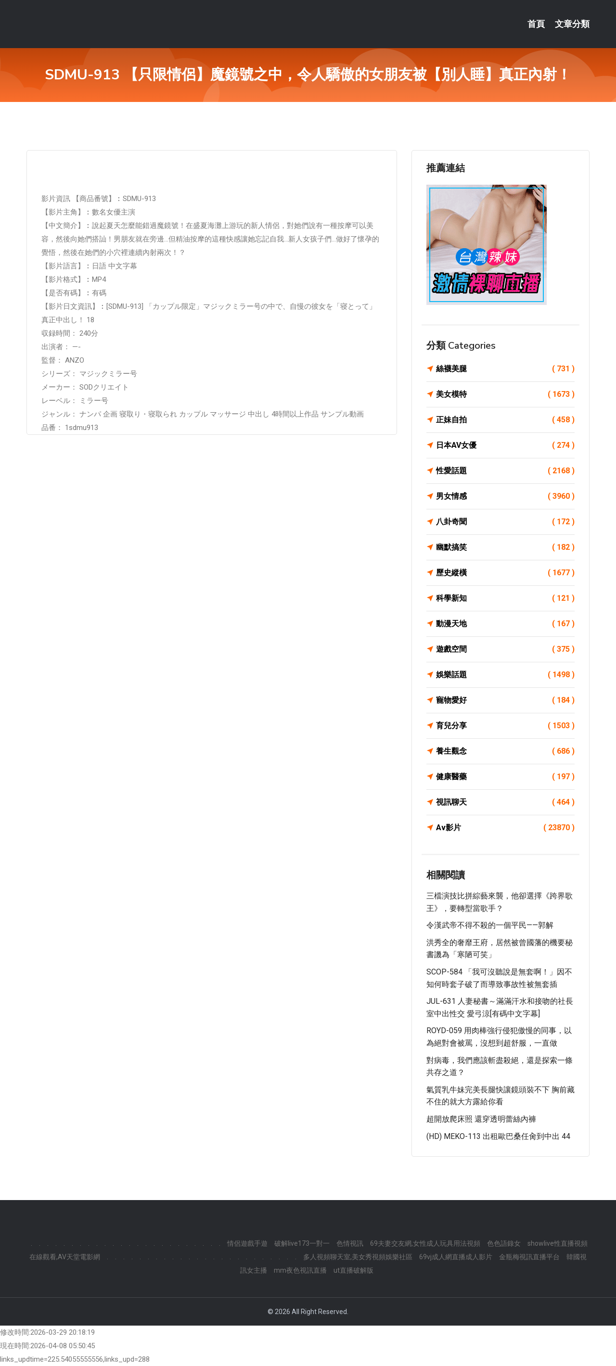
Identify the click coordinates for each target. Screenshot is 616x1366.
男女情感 (505, 496)
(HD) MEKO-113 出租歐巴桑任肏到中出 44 (498, 1136)
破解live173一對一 (302, 1243)
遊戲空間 (505, 649)
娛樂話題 (505, 675)
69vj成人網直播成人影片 (455, 1257)
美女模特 (505, 394)
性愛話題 (505, 471)
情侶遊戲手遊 (247, 1243)
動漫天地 (505, 624)
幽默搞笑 (505, 547)
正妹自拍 (505, 420)
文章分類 (572, 24)
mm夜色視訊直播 (300, 1270)
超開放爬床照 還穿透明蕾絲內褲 (481, 1119)
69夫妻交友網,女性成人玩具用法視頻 (425, 1243)
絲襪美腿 (505, 369)
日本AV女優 (505, 445)
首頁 (536, 24)
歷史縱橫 (505, 573)
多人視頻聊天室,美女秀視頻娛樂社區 (357, 1257)
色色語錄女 (504, 1243)
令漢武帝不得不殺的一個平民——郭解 (489, 925)
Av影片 (505, 828)
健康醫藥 (505, 777)
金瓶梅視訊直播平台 (529, 1257)
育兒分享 (505, 726)
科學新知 (505, 598)
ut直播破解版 (353, 1270)
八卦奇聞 (505, 522)
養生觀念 (505, 751)
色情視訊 (349, 1243)
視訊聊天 (505, 802)
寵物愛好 (505, 700)
